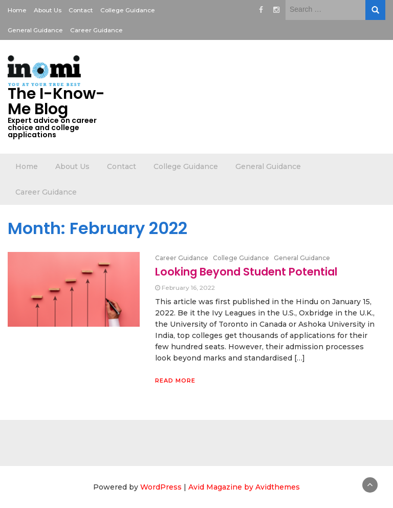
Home (17, 10)
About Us (47, 10)
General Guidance (35, 30)
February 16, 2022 (188, 287)
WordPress (161, 487)
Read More (175, 380)
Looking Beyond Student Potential (246, 271)
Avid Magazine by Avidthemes (244, 487)
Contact (81, 10)
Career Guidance (96, 30)
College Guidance (127, 10)
